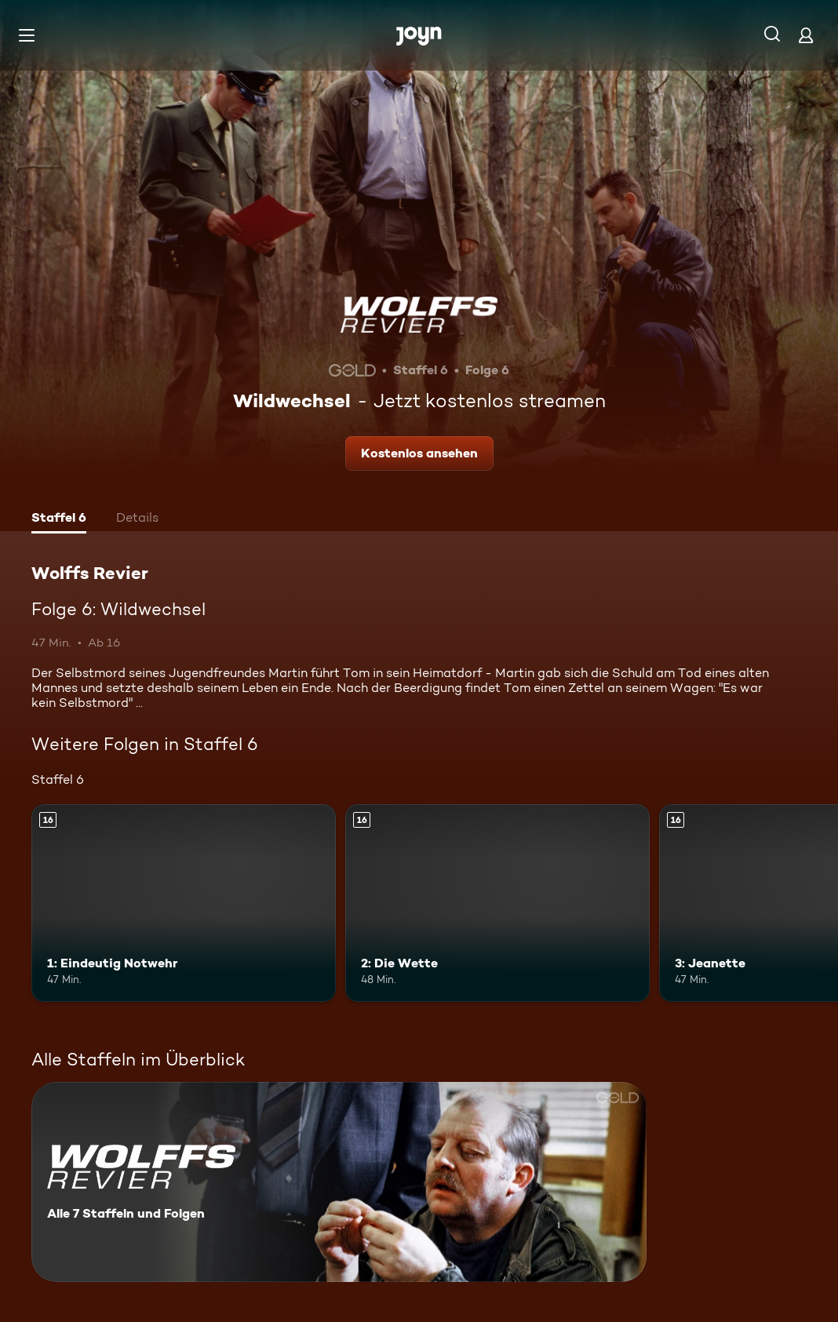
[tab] (58, 519)
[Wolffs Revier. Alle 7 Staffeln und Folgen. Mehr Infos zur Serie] (339, 1182)
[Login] (806, 35)
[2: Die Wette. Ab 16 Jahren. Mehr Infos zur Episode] (497, 903)
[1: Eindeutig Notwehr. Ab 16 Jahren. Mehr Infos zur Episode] (183, 903)
